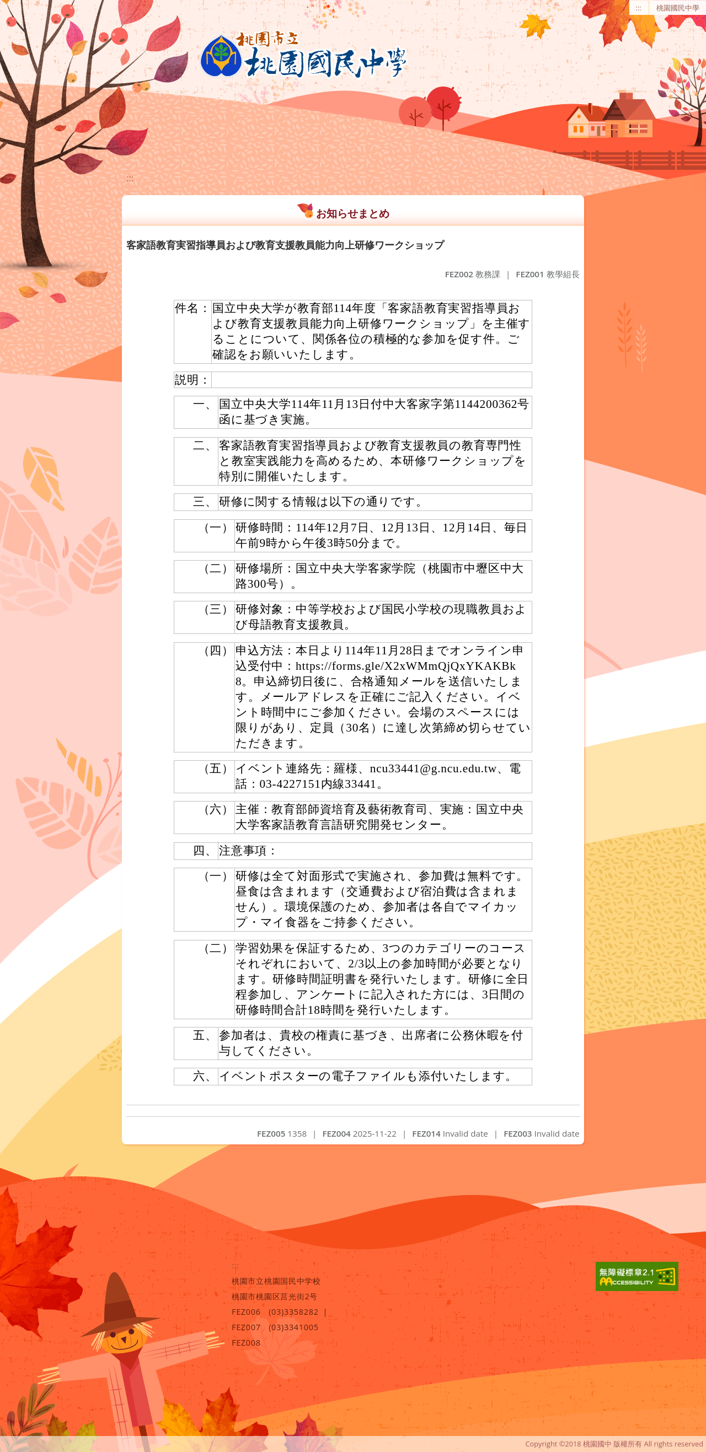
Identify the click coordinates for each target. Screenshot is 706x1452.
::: (638, 8)
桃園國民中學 (677, 8)
